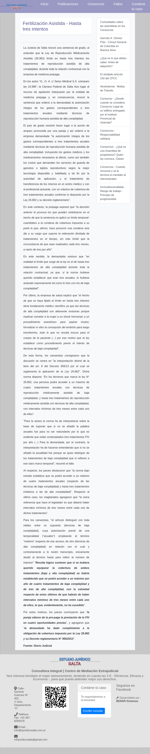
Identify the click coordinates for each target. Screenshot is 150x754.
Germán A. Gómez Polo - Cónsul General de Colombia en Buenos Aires (113, 44)
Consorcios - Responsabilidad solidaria (110, 134)
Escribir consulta (93, 710)
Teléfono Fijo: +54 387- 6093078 (22, 717)
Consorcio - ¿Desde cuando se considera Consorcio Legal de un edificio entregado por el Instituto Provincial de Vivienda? (112, 110)
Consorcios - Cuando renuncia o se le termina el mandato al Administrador (113, 173)
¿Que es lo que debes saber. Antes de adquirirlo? (113, 62)
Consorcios (96, 4)
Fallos (118, 4)
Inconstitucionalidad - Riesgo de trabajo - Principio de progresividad (112, 193)
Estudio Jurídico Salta (16, 6)
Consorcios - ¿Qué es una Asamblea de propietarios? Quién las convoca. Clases (113, 152)
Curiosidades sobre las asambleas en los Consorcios (112, 26)
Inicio (44, 4)
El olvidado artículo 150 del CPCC (111, 76)
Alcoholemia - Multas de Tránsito (112, 88)
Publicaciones (68, 4)
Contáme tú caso (138, 6)
